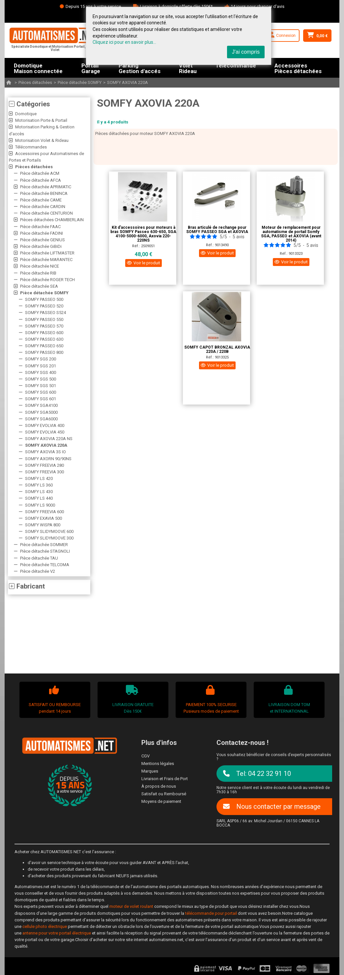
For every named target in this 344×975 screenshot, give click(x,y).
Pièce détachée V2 (37, 571)
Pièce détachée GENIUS (42, 239)
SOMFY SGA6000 (41, 418)
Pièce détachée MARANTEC (46, 259)
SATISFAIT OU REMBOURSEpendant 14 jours (54, 699)
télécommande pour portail (211, 913)
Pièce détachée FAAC (40, 226)
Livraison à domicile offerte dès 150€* (176, 6)
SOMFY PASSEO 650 (44, 345)
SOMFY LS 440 (39, 498)
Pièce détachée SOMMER (44, 544)
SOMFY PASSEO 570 (44, 326)
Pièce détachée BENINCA (44, 193)
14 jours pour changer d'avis (257, 6)
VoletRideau (188, 68)
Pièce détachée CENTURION (46, 213)
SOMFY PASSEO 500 (44, 299)
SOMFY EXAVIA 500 (43, 518)
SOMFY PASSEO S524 (45, 312)
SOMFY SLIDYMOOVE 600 (49, 531)
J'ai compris (246, 52)
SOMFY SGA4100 (41, 405)
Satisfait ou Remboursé (163, 793)
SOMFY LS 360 (39, 485)
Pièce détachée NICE (39, 266)
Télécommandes (31, 147)
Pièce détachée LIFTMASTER (47, 252)
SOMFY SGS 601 (40, 398)
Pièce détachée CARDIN (42, 206)
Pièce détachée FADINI (41, 233)
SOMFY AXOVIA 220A (127, 82)
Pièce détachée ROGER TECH (47, 279)
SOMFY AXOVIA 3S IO (45, 451)
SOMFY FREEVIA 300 (44, 471)
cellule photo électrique (44, 926)
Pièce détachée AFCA (40, 180)
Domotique (26, 113)
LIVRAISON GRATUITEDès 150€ (132, 699)
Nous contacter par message (272, 806)
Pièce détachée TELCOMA (44, 564)
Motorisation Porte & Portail (41, 120)
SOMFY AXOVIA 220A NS (48, 438)
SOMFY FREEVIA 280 (44, 465)
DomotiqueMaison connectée (38, 68)
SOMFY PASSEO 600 (44, 332)
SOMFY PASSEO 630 (44, 339)
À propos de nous (158, 786)
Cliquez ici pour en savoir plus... (124, 42)
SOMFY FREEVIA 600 (44, 511)
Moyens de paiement (161, 801)
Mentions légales (157, 763)
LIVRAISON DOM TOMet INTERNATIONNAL (288, 699)
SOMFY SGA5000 (41, 412)
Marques (149, 771)
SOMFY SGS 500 (40, 379)
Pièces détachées (35, 82)
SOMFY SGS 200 (40, 358)
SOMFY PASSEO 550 (44, 319)
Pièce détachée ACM (39, 173)
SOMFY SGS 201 (40, 365)
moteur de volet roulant (131, 906)
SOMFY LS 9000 (40, 505)
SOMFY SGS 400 (40, 372)
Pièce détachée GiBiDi (41, 246)
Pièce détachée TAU (39, 558)
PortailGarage (90, 68)
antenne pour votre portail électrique (56, 933)
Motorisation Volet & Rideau (42, 140)
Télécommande (235, 66)
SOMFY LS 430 (39, 491)
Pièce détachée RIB (38, 273)
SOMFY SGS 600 (40, 392)
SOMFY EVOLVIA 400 (44, 425)
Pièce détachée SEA (39, 286)
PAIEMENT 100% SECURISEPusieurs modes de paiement (210, 699)
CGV (145, 755)
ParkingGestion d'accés (139, 68)
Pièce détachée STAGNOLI (45, 551)
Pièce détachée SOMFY (79, 82)
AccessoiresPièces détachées (298, 68)
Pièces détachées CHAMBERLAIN (52, 219)
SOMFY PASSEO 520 (44, 305)
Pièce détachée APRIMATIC (45, 186)
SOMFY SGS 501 (40, 385)
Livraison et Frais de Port (164, 778)
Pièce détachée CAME (41, 200)
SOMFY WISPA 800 (42, 524)
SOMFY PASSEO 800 (44, 352)
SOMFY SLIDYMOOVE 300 (49, 538)
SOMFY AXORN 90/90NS (48, 458)
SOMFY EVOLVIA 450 (44, 432)
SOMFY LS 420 (39, 478)
